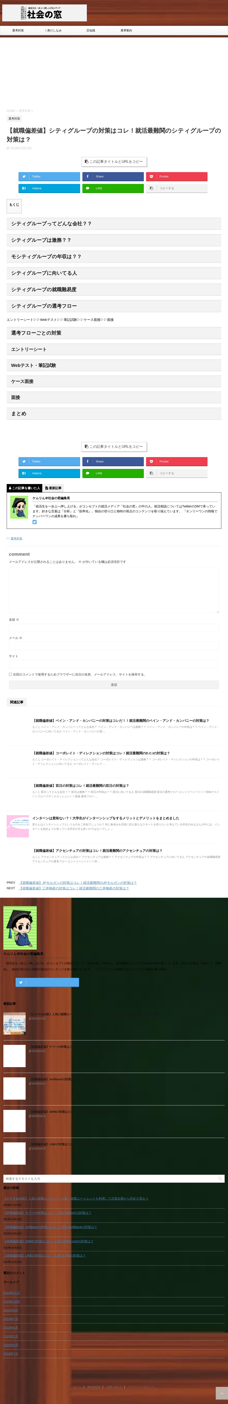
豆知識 (89, 30)
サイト (13, 656)
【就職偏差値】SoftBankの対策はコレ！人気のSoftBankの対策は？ (73, 1079)
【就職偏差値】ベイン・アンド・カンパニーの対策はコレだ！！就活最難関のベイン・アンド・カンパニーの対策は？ (120, 720)
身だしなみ (53, 30)
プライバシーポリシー (141, 1392)
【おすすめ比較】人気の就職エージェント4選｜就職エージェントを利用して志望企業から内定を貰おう (96, 1014)
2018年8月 (10, 1345)
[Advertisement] (114, 75)
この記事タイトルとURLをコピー (114, 161)
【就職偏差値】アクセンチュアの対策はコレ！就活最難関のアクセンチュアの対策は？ (97, 851)
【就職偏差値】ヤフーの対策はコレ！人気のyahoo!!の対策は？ (70, 1046)
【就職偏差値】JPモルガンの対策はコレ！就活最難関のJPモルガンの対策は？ (78, 883)
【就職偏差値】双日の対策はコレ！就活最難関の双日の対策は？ (80, 785)
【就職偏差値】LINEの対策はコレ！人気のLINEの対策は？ (67, 1144)
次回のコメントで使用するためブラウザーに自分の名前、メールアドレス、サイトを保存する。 (80, 674)
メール (15, 638)
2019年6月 (10, 1327)
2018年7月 (10, 1353)
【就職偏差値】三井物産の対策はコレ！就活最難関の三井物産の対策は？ (74, 888)
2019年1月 (10, 1336)
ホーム (77, 1392)
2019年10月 (11, 1301)
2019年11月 (11, 1293)
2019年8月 (10, 1310)
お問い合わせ (114, 1392)
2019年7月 (10, 1319)
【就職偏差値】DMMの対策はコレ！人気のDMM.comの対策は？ (71, 1111)
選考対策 (18, 30)
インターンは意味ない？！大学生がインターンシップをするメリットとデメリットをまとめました (105, 818)
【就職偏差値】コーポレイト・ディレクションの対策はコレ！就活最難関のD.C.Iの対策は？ (101, 753)
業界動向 (125, 30)
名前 (14, 619)
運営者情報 (93, 1392)
